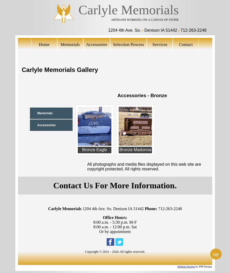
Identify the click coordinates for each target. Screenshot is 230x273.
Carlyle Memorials (129, 9)
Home (44, 44)
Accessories (96, 44)
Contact (186, 44)
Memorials (70, 44)
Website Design (186, 266)
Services (160, 44)
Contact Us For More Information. (115, 185)
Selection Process (128, 44)
